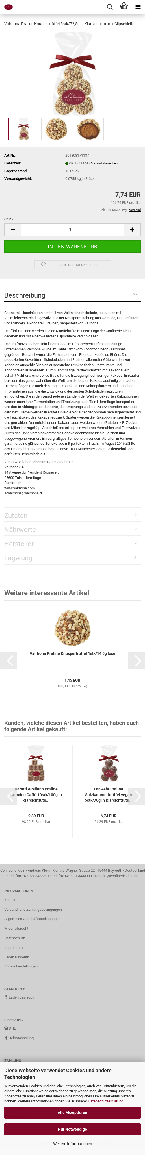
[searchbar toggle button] (110, 7)
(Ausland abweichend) (104, 163)
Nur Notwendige (72, 1129)
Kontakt (10, 900)
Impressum (13, 947)
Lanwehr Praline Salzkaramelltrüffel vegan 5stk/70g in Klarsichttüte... (109, 795)
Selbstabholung (19, 1038)
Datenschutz (14, 938)
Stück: (9, 219)
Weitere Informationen (72, 1143)
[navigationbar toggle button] (138, 7)
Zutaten (15, 516)
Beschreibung (24, 295)
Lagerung (18, 558)
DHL (10, 1028)
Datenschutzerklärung (105, 1101)
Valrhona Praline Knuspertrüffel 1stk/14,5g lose (72, 653)
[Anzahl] (72, 229)
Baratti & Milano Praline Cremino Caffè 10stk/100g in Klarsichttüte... (36, 795)
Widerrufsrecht (16, 928)
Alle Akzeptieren (72, 1112)
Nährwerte (20, 530)
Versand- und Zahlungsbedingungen (33, 909)
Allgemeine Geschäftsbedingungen (32, 919)
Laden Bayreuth (16, 957)
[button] (8, 660)
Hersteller (19, 544)
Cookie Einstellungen (21, 966)
